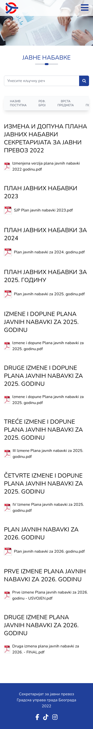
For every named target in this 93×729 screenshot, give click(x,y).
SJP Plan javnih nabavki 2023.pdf (43, 210)
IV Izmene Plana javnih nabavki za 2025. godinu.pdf (48, 507)
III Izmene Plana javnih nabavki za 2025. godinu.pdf (48, 453)
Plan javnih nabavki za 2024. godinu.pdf (49, 252)
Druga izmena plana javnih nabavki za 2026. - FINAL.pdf (45, 649)
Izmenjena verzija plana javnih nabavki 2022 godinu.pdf (46, 166)
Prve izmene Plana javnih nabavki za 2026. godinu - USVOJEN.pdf (50, 595)
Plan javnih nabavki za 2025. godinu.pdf (49, 294)
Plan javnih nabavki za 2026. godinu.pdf (49, 551)
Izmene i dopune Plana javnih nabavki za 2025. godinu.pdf (48, 346)
